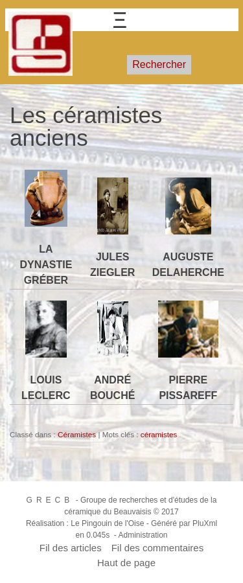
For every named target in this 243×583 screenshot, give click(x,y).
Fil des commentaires (157, 547)
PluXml (204, 523)
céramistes (159, 434)
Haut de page (126, 562)
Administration (143, 535)
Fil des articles (71, 547)
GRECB (50, 500)
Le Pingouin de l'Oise (107, 523)
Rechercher (159, 64)
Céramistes (77, 434)
